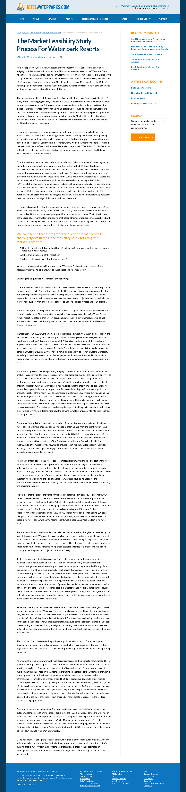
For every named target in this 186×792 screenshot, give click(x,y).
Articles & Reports (35, 33)
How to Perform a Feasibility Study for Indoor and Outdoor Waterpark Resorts (149, 49)
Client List (147, 781)
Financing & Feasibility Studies (145, 95)
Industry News (138, 100)
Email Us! (165, 8)
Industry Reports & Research (51, 33)
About (36, 18)
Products (69, 18)
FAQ (113, 776)
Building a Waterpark (141, 90)
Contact (163, 18)
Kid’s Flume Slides (87, 781)
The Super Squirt (86, 774)
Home (21, 18)
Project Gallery (143, 18)
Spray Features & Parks (89, 783)
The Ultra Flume (86, 776)
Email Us (31, 784)
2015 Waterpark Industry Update (147, 56)
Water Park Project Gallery (154, 783)
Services (52, 18)
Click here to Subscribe (143, 139)
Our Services (149, 776)
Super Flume (85, 779)
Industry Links (117, 781)
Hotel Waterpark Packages (95, 18)
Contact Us (148, 785)
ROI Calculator (117, 774)
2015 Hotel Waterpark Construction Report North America (148, 40)
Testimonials (148, 779)
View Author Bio (56, 57)
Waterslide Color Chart (120, 783)
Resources (122, 18)
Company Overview (151, 774)
